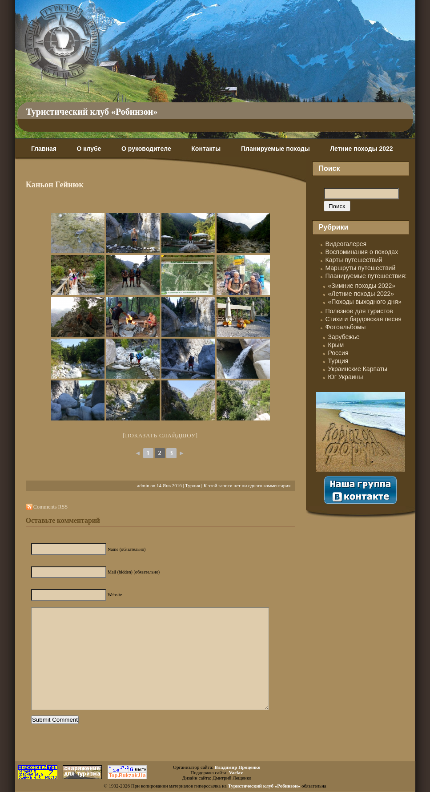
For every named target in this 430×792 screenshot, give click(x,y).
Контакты (206, 148)
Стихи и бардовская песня (364, 319)
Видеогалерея (346, 243)
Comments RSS (50, 507)
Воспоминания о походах (362, 251)
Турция (192, 485)
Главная (43, 148)
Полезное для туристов (359, 311)
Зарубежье (344, 336)
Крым (336, 344)
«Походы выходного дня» (365, 301)
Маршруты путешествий (361, 267)
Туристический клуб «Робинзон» (92, 112)
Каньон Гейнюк (55, 184)
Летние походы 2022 (361, 148)
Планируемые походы (275, 148)
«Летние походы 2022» (361, 293)
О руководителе (146, 148)
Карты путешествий (354, 259)
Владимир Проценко (237, 767)
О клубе (89, 148)
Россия (338, 352)
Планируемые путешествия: (366, 275)
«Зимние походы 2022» (362, 285)
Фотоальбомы (346, 327)
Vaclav (236, 772)
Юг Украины (345, 376)
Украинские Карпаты (357, 368)
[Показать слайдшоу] (160, 435)
